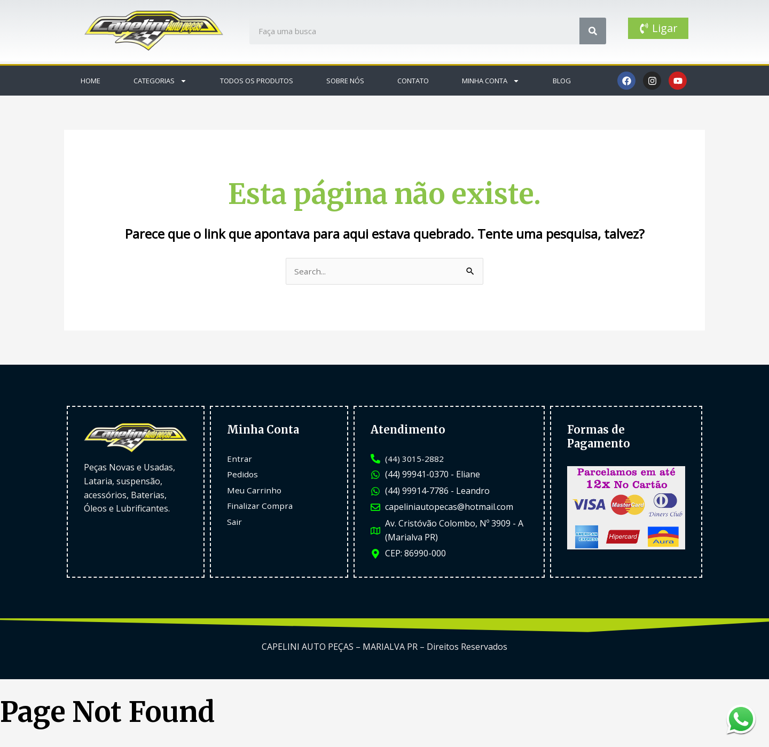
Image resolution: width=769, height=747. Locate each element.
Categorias (160, 81)
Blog (562, 80)
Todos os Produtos (256, 80)
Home (90, 80)
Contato (413, 80)
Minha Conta (491, 81)
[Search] (592, 31)
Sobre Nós (345, 80)
